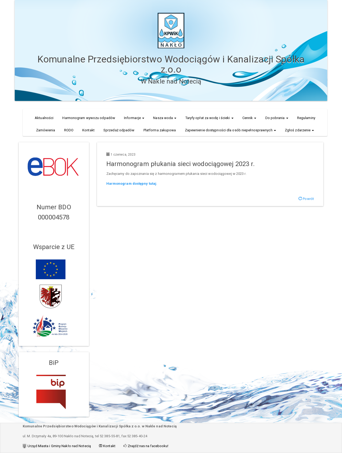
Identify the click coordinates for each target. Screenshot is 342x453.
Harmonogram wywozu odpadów (88, 118)
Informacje (134, 118)
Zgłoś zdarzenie (299, 130)
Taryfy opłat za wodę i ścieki (209, 118)
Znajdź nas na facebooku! (148, 446)
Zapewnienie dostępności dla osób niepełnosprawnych (230, 130)
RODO (68, 130)
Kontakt (88, 130)
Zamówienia (45, 130)
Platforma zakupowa (159, 130)
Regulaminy (306, 118)
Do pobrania (276, 118)
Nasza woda (164, 118)
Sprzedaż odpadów (119, 130)
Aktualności (44, 118)
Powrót (306, 199)
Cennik (249, 118)
